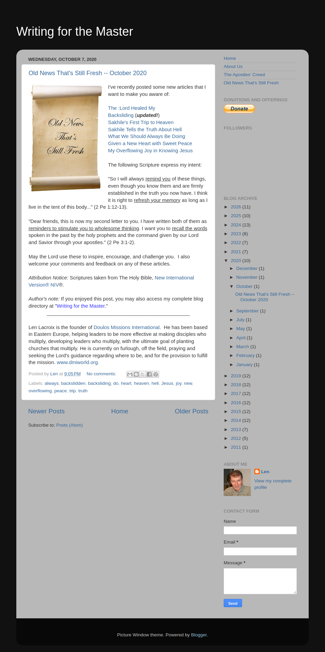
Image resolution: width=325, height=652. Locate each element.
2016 (236, 402)
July (241, 319)
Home (119, 411)
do (115, 383)
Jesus (167, 383)
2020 (236, 260)
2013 (236, 429)
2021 (236, 251)
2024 (236, 224)
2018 (236, 384)
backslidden (73, 383)
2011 (236, 447)
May (241, 328)
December (247, 268)
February (246, 355)
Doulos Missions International (126, 327)
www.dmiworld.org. (78, 362)
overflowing (40, 390)
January (245, 364)
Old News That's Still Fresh (251, 82)
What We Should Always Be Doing (146, 136)
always (51, 383)
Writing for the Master (74, 31)
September (248, 310)
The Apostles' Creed (244, 74)
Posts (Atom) (69, 425)
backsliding (99, 383)
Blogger (199, 634)
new (188, 383)
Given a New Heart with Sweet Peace (150, 143)
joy (178, 383)
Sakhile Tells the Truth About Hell (145, 129)
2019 (236, 375)
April (241, 337)
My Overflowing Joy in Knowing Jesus (150, 150)
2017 (236, 393)
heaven (141, 383)
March (243, 346)
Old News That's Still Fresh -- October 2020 (88, 73)
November (247, 277)
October (245, 286)
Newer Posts (46, 411)
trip (72, 390)
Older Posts (191, 411)
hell (155, 383)
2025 (236, 215)
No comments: (102, 373)
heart (126, 383)
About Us (233, 66)
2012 (236, 438)
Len (265, 471)
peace (60, 390)
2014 (236, 420)
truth (82, 390)
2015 (236, 411)
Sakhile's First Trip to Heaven (141, 122)
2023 (236, 233)
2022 (236, 242)
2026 (236, 206)
